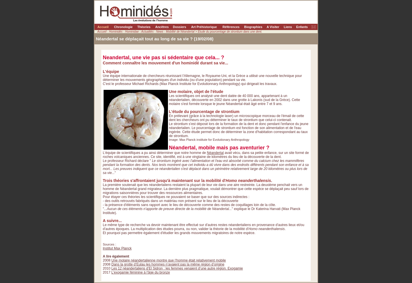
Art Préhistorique (204, 27)
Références (231, 27)
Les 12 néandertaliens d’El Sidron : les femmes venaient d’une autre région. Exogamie (177, 268)
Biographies (253, 27)
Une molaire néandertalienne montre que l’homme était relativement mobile (168, 260)
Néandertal (215, 153)
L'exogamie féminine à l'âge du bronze (140, 272)
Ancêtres (162, 27)
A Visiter (273, 27)
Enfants (302, 27)
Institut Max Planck (117, 248)
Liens (288, 27)
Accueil (102, 27)
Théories (143, 27)
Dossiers (179, 27)
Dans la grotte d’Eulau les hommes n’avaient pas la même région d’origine (167, 264)
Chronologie (123, 27)
